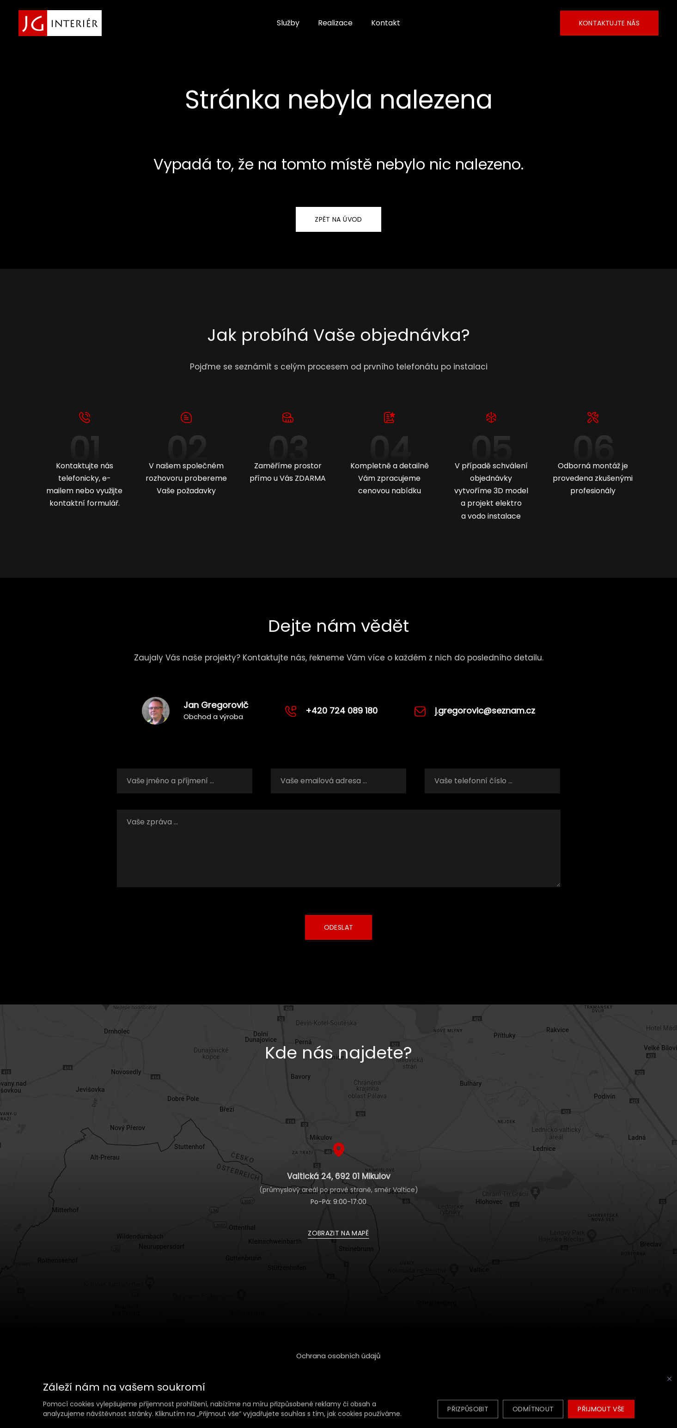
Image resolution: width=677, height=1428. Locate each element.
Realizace (335, 23)
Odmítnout (533, 1409)
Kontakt (385, 23)
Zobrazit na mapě (338, 1233)
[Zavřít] (669, 1378)
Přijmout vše (601, 1409)
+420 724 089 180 (341, 710)
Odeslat (338, 927)
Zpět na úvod (338, 219)
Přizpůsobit (467, 1409)
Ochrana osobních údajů (338, 1356)
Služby (288, 23)
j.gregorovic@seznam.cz (485, 710)
